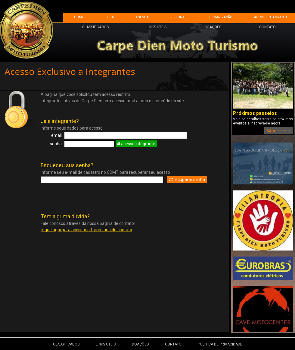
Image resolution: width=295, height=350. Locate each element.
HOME (79, 17)
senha (56, 143)
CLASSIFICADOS (95, 27)
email (56, 135)
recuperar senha (187, 179)
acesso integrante (136, 143)
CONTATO (267, 27)
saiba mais (278, 130)
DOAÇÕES (212, 27)
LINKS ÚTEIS (156, 27)
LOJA (109, 17)
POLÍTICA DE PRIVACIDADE (220, 344)
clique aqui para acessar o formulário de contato (86, 229)
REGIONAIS (179, 17)
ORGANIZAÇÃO (220, 17)
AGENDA (142, 17)
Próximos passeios (255, 113)
